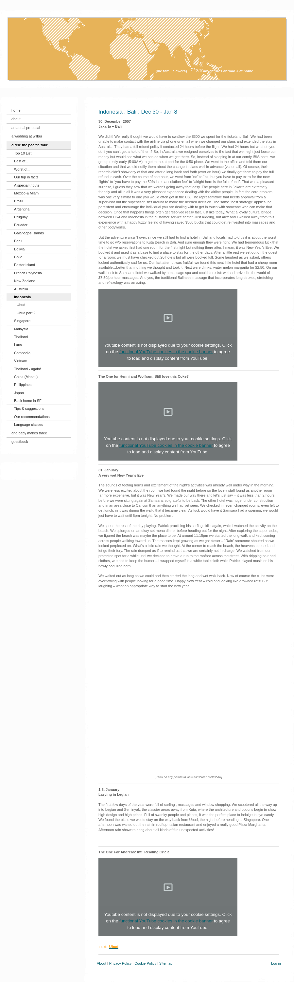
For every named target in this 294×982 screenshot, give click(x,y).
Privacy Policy (120, 963)
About (101, 963)
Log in (276, 963)
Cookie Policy (145, 963)
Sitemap (165, 963)
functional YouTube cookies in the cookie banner (166, 351)
